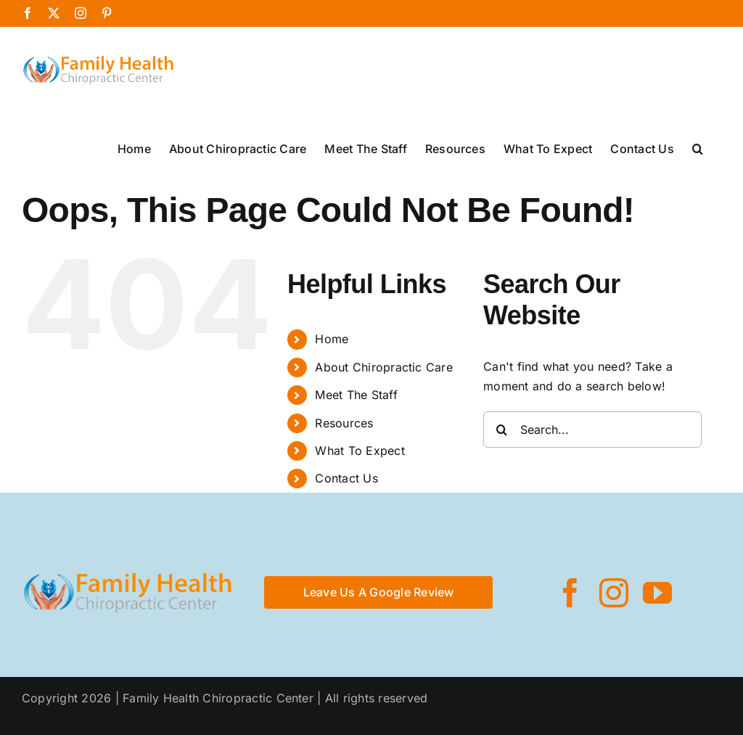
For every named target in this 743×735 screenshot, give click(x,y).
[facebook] (570, 592)
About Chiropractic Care (384, 367)
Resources (344, 423)
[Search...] (592, 429)
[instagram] (613, 592)
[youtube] (657, 592)
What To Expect (359, 450)
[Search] (501, 429)
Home (331, 339)
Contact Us (346, 478)
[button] (697, 147)
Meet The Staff (356, 394)
